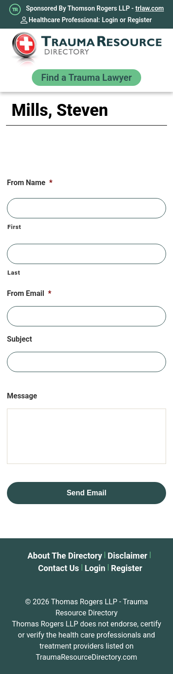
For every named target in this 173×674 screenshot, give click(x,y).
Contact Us (58, 568)
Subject (19, 339)
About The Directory (64, 555)
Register (140, 20)
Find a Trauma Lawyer (86, 77)
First (14, 226)
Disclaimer (127, 555)
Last (13, 272)
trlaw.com (150, 8)
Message (22, 395)
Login (110, 20)
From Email (29, 293)
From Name (30, 182)
